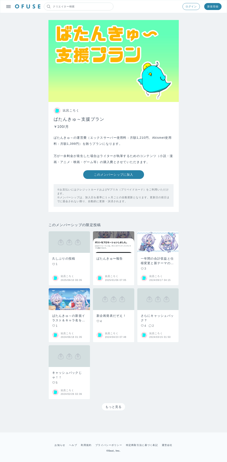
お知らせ (60, 445)
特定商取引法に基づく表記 (142, 445)
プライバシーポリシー (108, 445)
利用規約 (86, 445)
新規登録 (213, 6)
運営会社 (167, 445)
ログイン (191, 6)
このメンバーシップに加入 (113, 174)
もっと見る (113, 407)
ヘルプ (73, 445)
